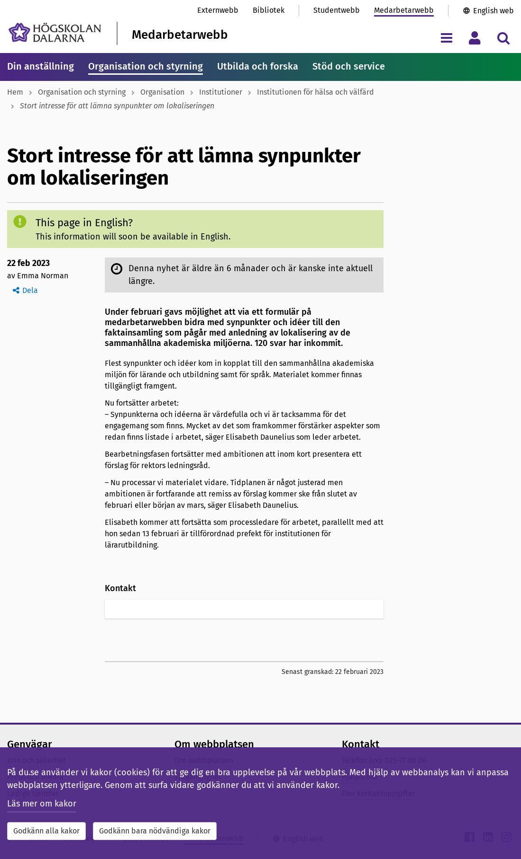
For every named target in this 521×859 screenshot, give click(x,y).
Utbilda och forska (257, 66)
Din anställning (40, 66)
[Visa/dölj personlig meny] (474, 37)
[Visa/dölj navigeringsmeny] (446, 37)
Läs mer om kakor (41, 803)
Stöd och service (348, 66)
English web (493, 10)
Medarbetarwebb (404, 10)
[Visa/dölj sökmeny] (503, 37)
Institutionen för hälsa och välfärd (315, 92)
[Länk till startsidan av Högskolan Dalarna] (54, 32)
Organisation (162, 92)
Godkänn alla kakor (46, 830)
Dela (30, 290)
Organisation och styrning (145, 66)
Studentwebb (336, 10)
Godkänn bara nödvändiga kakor (154, 830)
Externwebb (217, 10)
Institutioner (220, 92)
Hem (15, 92)
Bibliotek (268, 10)
